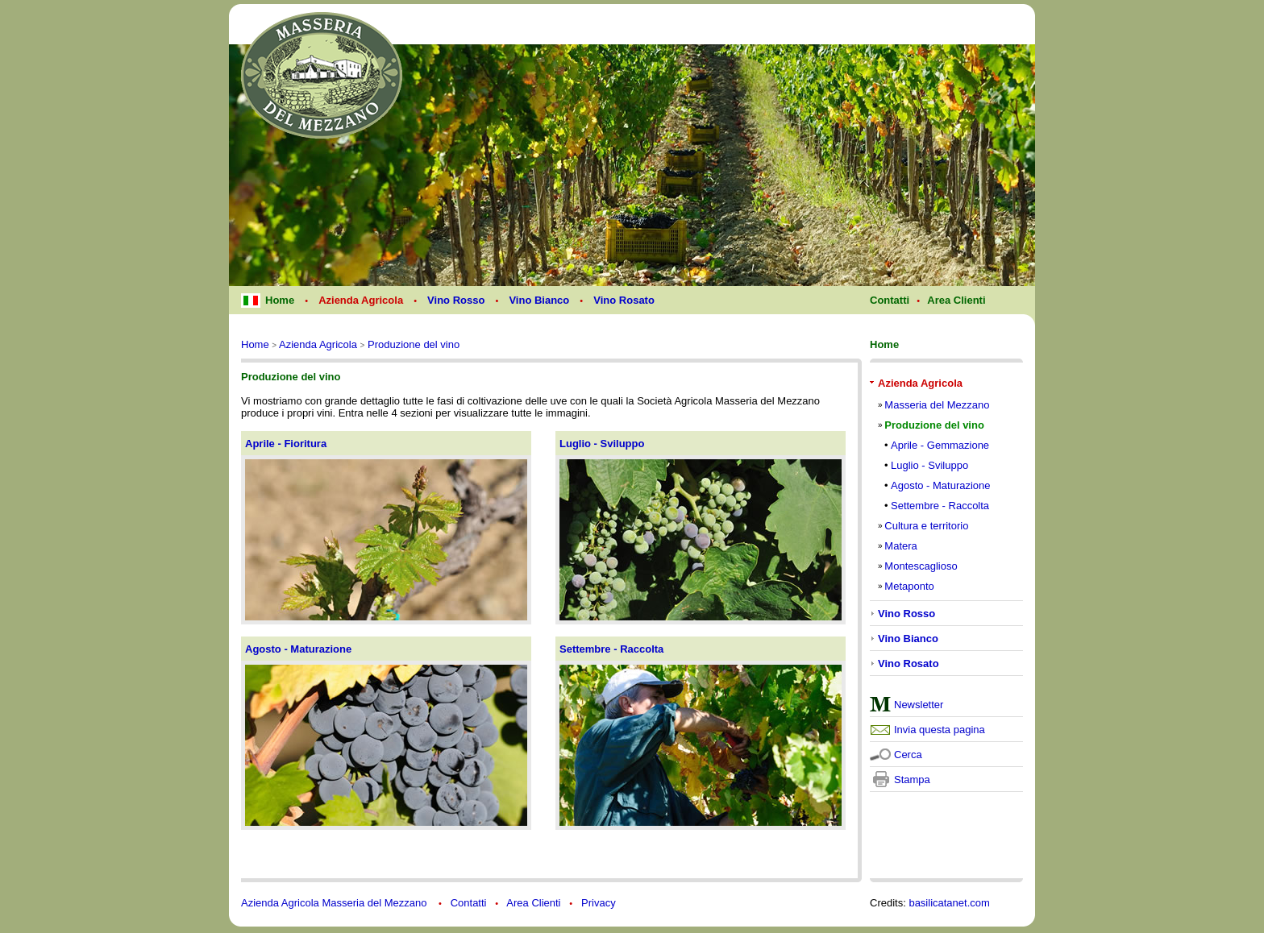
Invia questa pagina (939, 730)
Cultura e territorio (926, 526)
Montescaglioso (920, 566)
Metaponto (908, 586)
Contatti (469, 903)
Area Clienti (533, 903)
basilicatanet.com (948, 903)
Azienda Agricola (318, 344)
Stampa (912, 779)
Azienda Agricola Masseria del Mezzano (335, 903)
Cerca (908, 754)
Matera (900, 546)
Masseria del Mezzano (936, 405)
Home (255, 344)
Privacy (598, 903)
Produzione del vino (413, 344)
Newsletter (918, 705)
